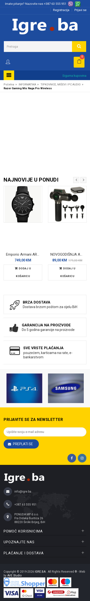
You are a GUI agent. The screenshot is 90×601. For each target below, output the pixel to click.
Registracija (61, 10)
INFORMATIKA (27, 84)
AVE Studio (14, 575)
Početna (9, 84)
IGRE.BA (40, 571)
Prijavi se (80, 10)
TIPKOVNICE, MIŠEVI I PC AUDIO (61, 84)
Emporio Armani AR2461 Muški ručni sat (24, 254)
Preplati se (23, 444)
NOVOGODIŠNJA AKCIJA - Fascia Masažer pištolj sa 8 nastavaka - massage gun (68, 254)
